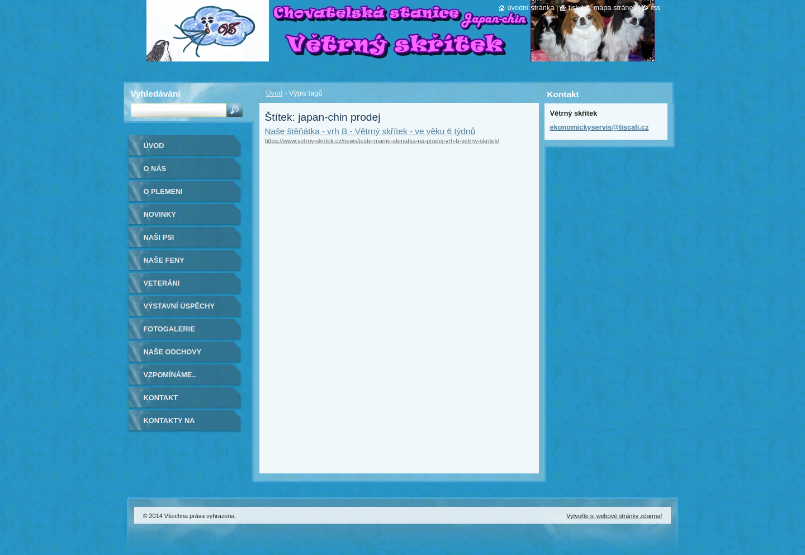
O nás (155, 168)
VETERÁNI (162, 283)
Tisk (574, 7)
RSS (655, 7)
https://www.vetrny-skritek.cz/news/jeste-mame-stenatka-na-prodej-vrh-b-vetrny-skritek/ (382, 140)
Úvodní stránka (530, 7)
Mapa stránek (615, 7)
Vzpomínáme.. (170, 375)
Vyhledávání (156, 93)
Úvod (274, 93)
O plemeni (163, 191)
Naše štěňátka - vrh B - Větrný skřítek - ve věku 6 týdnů (370, 131)
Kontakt (161, 397)
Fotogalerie (169, 329)
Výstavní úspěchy (179, 306)
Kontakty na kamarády (169, 424)
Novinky (160, 214)
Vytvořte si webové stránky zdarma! (614, 516)
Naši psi (159, 237)
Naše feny (164, 260)
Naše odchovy (173, 352)
